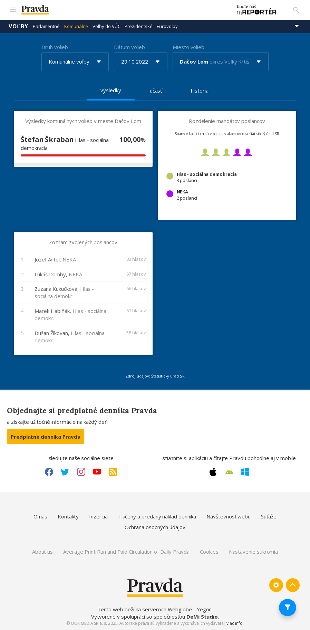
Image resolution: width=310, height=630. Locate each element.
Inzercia (98, 516)
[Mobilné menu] (12, 10)
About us (42, 551)
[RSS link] (113, 472)
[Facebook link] (49, 472)
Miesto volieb (188, 46)
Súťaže (269, 516)
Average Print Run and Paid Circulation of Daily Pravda (126, 551)
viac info (234, 623)
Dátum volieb (129, 46)
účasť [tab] (156, 90)
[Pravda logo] (123, 10)
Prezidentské (138, 26)
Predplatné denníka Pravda (45, 436)
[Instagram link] (81, 472)
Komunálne (76, 26)
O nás (40, 516)
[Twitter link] (65, 472)
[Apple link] (213, 472)
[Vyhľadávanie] (296, 9)
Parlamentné (46, 26)
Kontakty (68, 516)
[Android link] (229, 472)
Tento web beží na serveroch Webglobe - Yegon (154, 608)
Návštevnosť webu (228, 516)
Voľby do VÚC (106, 26)
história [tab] (199, 90)
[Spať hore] (293, 585)
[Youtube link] (97, 472)
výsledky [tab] (110, 89)
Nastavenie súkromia (253, 551)
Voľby (18, 26)
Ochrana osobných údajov (155, 526)
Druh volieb (54, 46)
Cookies (209, 551)
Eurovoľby (167, 26)
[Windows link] (245, 472)
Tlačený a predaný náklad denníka (157, 516)
